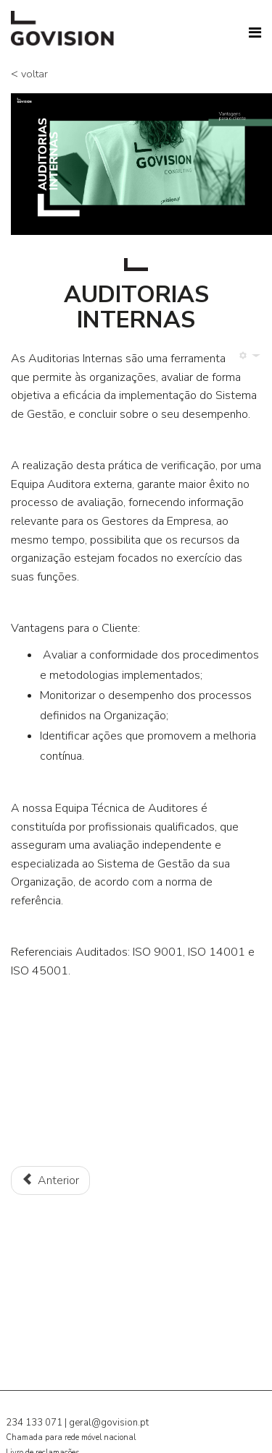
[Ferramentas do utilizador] (248, 356)
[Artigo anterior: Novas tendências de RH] (50, 1175)
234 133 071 (34, 1414)
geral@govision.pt (109, 1414)
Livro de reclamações (42, 1444)
